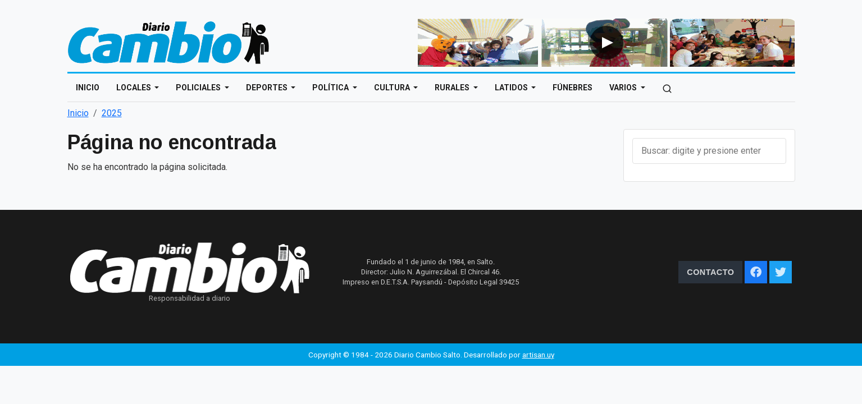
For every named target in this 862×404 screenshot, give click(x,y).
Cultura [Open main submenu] (393, 87)
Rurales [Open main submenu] (453, 87)
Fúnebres (572, 87)
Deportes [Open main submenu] (267, 87)
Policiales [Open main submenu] (199, 87)
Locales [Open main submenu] (134, 87)
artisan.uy (538, 354)
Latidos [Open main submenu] (512, 87)
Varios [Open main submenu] (623, 87)
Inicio (87, 87)
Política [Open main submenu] (331, 87)
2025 (112, 113)
